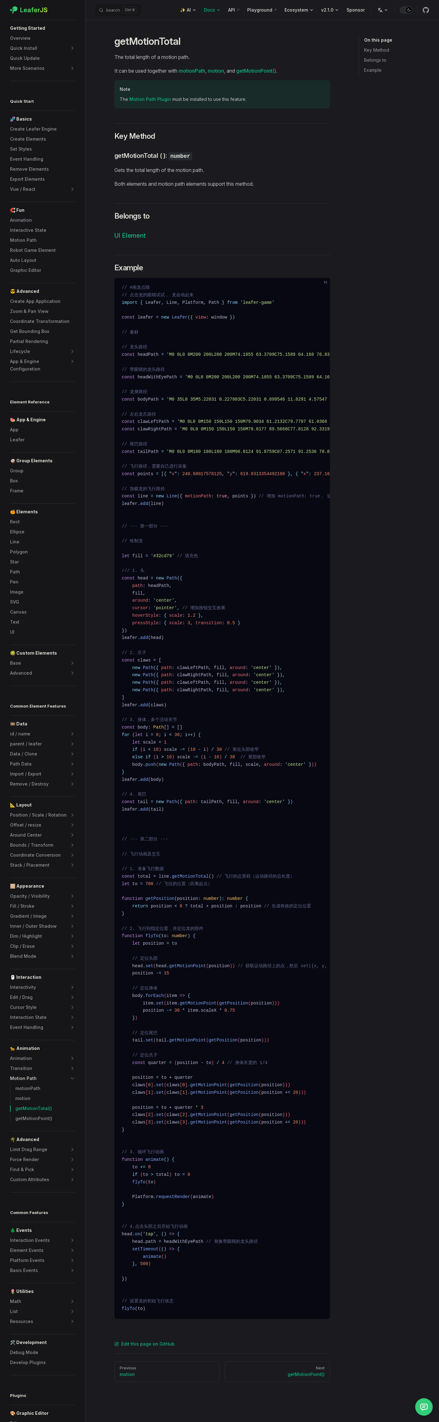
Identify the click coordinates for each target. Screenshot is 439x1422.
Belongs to (375, 60)
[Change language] (383, 10)
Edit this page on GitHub (144, 1344)
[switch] (406, 10)
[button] (42, 28)
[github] (425, 10)
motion (216, 71)
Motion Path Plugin (150, 99)
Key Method (376, 50)
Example (373, 70)
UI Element (130, 235)
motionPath (192, 71)
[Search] (118, 10)
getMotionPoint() (256, 71)
